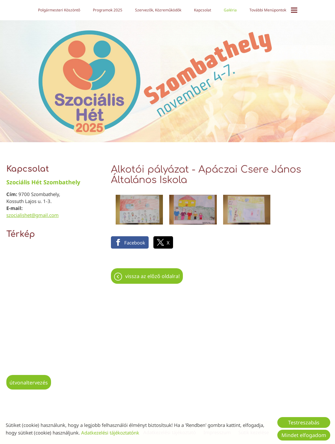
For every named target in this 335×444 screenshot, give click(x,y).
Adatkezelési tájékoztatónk (110, 432)
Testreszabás (303, 422)
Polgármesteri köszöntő (59, 10)
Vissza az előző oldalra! (152, 273)
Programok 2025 (107, 10)
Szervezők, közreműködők (158, 10)
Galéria (229, 10)
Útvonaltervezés (29, 379)
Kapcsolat (202, 10)
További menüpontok (273, 10)
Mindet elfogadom (303, 435)
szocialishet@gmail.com (32, 212)
